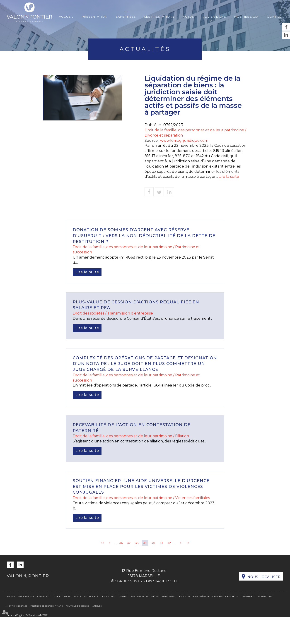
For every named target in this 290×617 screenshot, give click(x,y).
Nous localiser (264, 577)
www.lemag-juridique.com (184, 140)
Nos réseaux (246, 16)
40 (153, 543)
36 (121, 543)
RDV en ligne (214, 16)
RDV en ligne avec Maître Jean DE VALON (153, 596)
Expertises (126, 16)
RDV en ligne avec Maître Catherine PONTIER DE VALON (209, 596)
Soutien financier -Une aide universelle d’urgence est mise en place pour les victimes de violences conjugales (141, 486)
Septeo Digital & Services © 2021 (27, 615)
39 (145, 543)
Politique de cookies (77, 606)
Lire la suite (229, 176)
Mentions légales (17, 606)
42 (169, 543)
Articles (97, 606)
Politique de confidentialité (46, 606)
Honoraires (248, 596)
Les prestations (159, 16)
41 (161, 543)
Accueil (66, 16)
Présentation (94, 16)
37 (128, 543)
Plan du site (265, 596)
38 (137, 543)
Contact (275, 16)
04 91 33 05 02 (130, 581)
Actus (188, 16)
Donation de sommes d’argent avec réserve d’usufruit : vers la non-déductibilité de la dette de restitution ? (144, 235)
